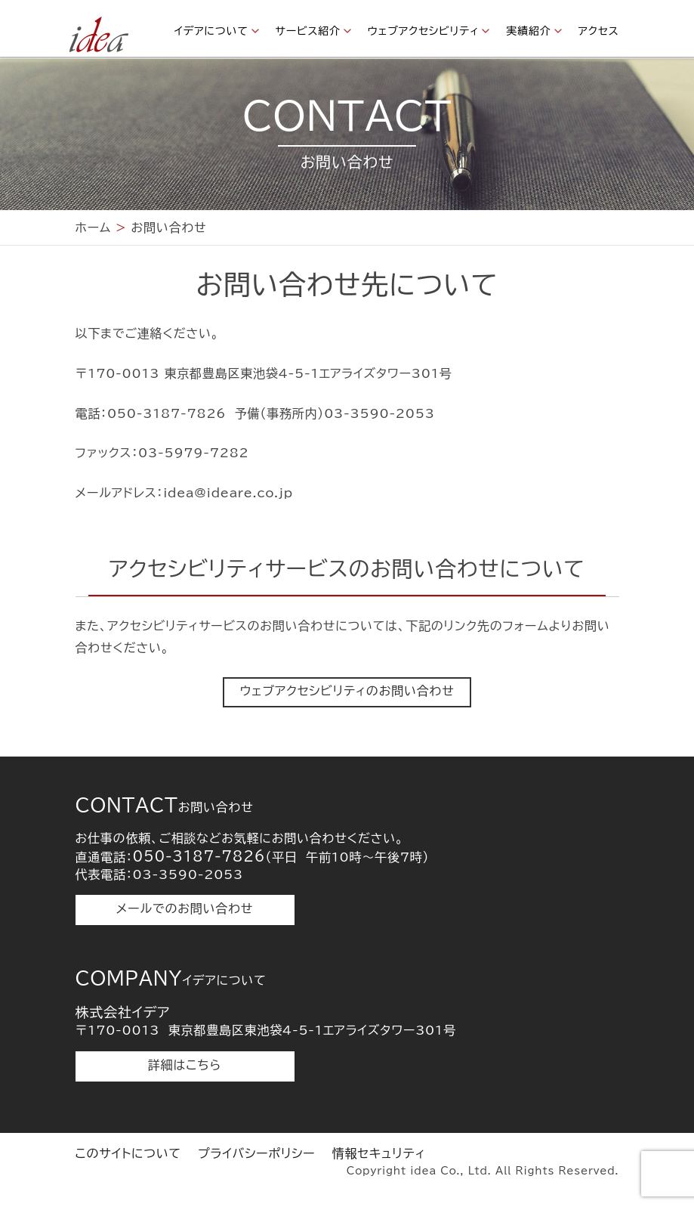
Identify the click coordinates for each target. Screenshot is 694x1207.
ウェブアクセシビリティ (424, 31)
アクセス (598, 31)
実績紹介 (528, 31)
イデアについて (211, 31)
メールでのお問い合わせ (184, 908)
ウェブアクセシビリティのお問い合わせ (346, 691)
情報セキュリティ (379, 1153)
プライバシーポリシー (257, 1153)
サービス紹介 (308, 31)
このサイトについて (128, 1153)
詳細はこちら (184, 1065)
